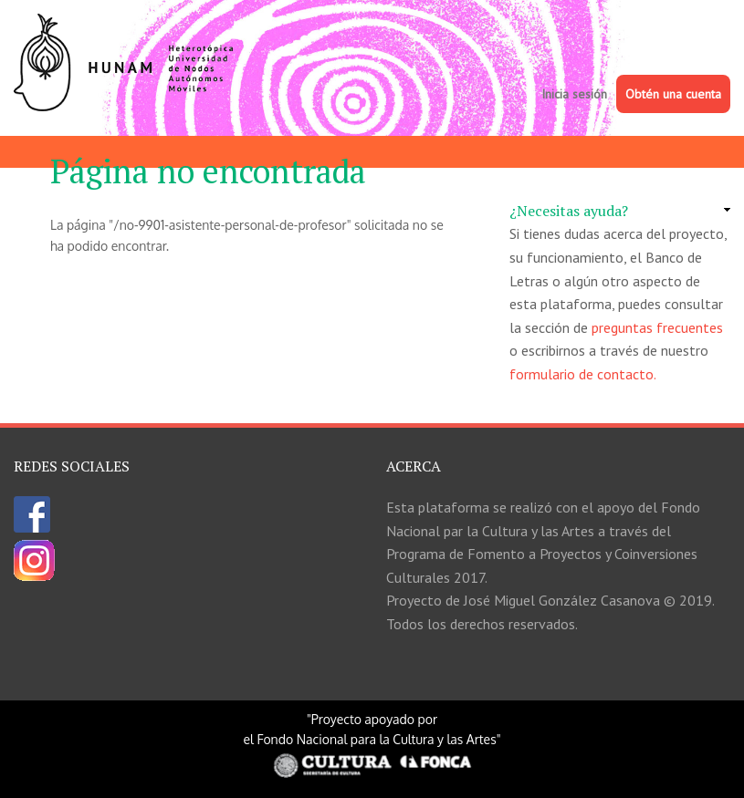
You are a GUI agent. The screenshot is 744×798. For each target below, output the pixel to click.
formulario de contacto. (582, 374)
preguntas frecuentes (657, 327)
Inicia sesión (574, 94)
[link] (619, 211)
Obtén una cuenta (673, 94)
